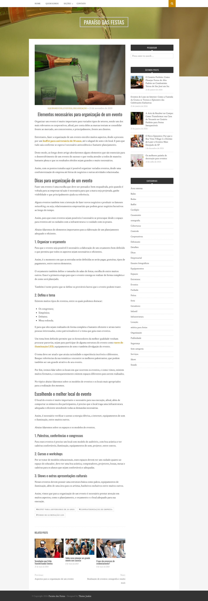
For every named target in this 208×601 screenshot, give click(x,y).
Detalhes (135, 247)
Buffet (133, 204)
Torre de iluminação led (50, 514)
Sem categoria (137, 348)
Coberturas (136, 225)
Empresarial (136, 257)
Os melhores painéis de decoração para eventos (156, 157)
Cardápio (135, 209)
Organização (80, 108)
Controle (135, 231)
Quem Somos (52, 3)
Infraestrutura (137, 316)
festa (133, 300)
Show (133, 359)
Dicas (133, 252)
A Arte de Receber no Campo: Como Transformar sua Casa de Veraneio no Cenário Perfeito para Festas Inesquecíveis (159, 119)
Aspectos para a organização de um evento (54, 578)
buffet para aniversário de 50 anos (62, 141)
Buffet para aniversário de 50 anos (55, 509)
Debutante (135, 241)
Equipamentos (55, 108)
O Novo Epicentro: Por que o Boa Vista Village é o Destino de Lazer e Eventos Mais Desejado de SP (159, 140)
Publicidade (136, 338)
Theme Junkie (84, 596)
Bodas (133, 199)
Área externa (137, 188)
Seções (67, 3)
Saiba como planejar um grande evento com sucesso (77, 559)
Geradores (135, 306)
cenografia (135, 220)
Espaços (134, 274)
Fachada (134, 290)
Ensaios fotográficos (140, 263)
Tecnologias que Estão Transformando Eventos (44, 562)
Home (37, 3)
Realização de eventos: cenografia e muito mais (106, 580)
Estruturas (135, 279)
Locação (134, 322)
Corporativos (137, 236)
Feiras (133, 295)
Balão (133, 193)
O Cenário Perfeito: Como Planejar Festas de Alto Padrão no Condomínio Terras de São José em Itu (158, 82)
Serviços (134, 354)
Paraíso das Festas (57, 596)
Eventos (67, 108)
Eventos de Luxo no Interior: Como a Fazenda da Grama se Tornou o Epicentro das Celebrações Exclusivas (152, 99)
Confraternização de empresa (95, 509)
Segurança (135, 343)
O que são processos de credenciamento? (105, 562)
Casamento (136, 215)
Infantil (134, 311)
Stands (134, 364)
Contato (81, 3)
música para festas (139, 327)
